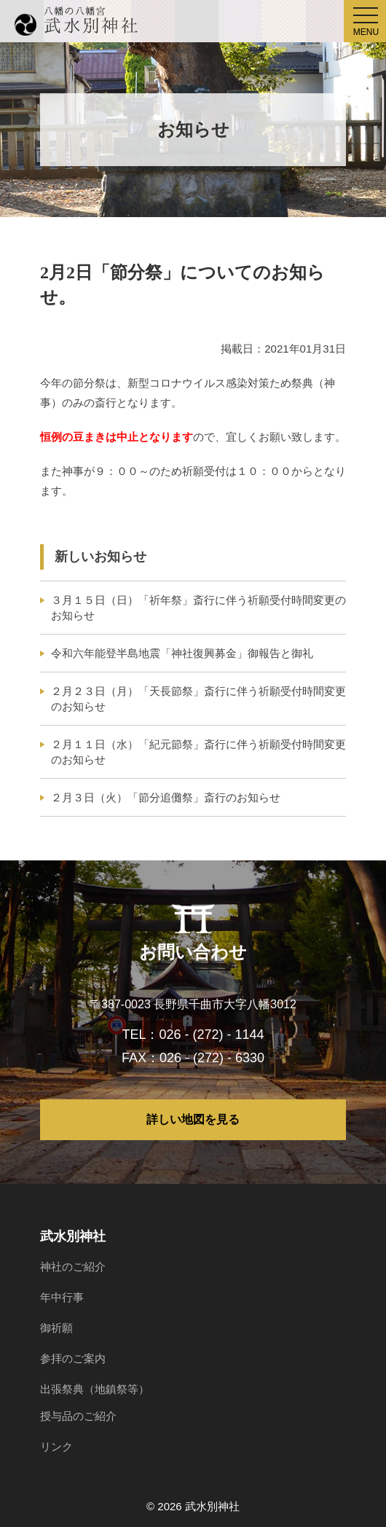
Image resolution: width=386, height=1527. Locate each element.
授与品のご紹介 (78, 1416)
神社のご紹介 (73, 1266)
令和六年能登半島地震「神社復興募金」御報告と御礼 (182, 653)
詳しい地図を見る (193, 1119)
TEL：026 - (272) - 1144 (193, 1034)
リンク (56, 1446)
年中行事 (62, 1297)
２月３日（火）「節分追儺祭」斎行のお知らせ (165, 797)
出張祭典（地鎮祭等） (94, 1389)
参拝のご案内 (73, 1358)
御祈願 (56, 1328)
